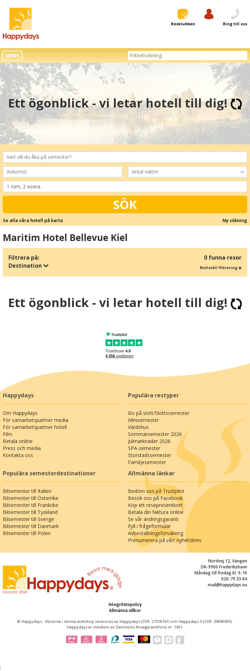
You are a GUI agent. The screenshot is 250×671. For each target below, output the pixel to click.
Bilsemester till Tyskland (30, 512)
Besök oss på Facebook (155, 498)
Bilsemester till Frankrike (30, 505)
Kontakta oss (18, 455)
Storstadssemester (149, 455)
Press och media (22, 448)
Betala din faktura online (156, 512)
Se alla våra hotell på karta (33, 220)
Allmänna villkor (125, 610)
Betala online (18, 441)
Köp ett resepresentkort (155, 505)
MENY (12, 55)
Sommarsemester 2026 (155, 434)
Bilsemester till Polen (27, 533)
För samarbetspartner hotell (35, 427)
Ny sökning (235, 220)
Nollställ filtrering (221, 267)
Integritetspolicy (125, 604)
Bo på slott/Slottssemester (159, 413)
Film (7, 434)
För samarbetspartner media (35, 420)
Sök (125, 204)
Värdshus (138, 427)
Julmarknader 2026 (149, 441)
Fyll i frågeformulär (149, 526)
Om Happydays (20, 413)
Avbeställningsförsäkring (155, 533)
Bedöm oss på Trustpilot (156, 491)
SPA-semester (144, 448)
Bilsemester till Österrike (30, 498)
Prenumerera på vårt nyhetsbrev (164, 540)
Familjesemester (147, 462)
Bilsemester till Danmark (31, 526)
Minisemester (143, 420)
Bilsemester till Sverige (28, 519)
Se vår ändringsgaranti (153, 519)
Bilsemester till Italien (27, 491)
